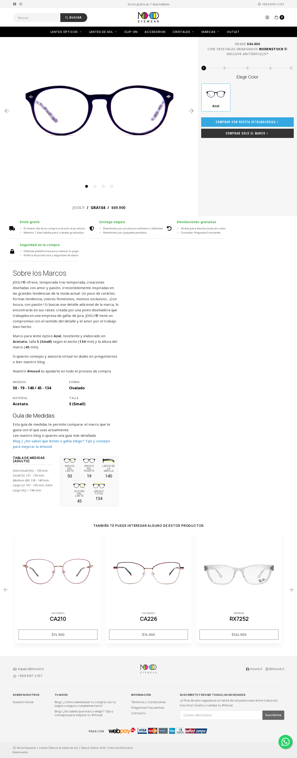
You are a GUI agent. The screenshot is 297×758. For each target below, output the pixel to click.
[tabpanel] (99, 111)
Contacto (138, 713)
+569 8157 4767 (271, 4)
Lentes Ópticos (66, 32)
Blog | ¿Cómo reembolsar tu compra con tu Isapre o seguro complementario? (85, 704)
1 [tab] (86, 186)
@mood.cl (274, 669)
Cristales (184, 32)
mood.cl (253, 669)
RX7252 (239, 618)
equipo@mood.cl (28, 669)
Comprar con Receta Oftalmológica (247, 122)
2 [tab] (95, 186)
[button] (267, 17)
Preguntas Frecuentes (147, 707)
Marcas (211, 32)
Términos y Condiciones (148, 702)
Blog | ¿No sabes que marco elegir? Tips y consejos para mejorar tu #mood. (84, 713)
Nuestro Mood (23, 702)
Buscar (73, 17)
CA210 (58, 618)
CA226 (148, 618)
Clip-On (131, 32)
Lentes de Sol (103, 32)
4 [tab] (111, 186)
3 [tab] (103, 186)
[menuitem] (69, 32)
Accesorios (155, 32)
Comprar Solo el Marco (247, 133)
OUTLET (233, 32)
